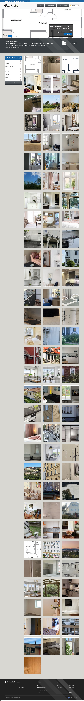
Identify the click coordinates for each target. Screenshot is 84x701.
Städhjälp (22, 1)
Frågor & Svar (7, 1)
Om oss (17, 1)
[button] (9, 36)
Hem (41, 5)
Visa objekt (67, 34)
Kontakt (26, 1)
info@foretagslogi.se (42, 687)
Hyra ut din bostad (63, 5)
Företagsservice (51, 5)
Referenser (13, 1)
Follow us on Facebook (42, 692)
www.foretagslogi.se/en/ (43, 690)
